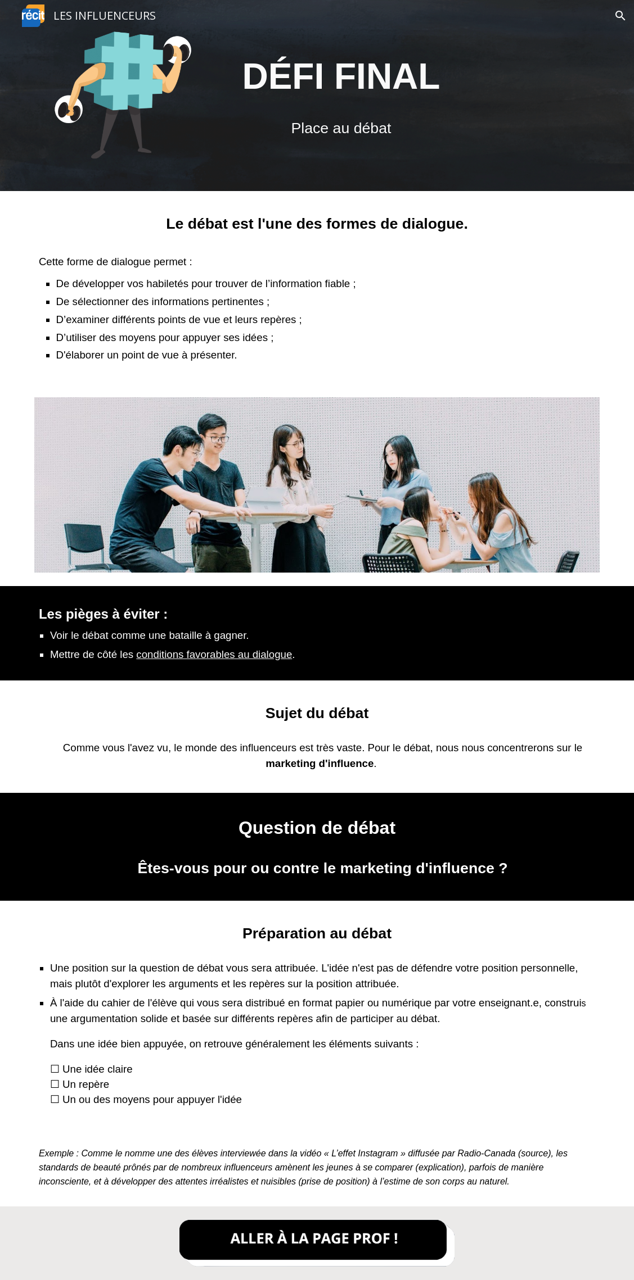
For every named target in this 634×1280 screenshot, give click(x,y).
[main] (341, 76)
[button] (620, 15)
